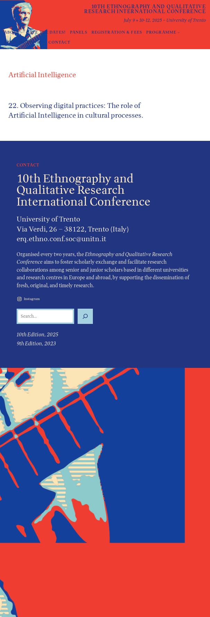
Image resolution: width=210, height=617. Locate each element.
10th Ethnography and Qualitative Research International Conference (145, 8)
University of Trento (48, 219)
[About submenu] (21, 32)
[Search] (85, 316)
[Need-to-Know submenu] (43, 42)
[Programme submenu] (178, 32)
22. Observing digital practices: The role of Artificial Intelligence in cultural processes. (75, 110)
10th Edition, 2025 (37, 334)
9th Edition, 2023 (36, 343)
